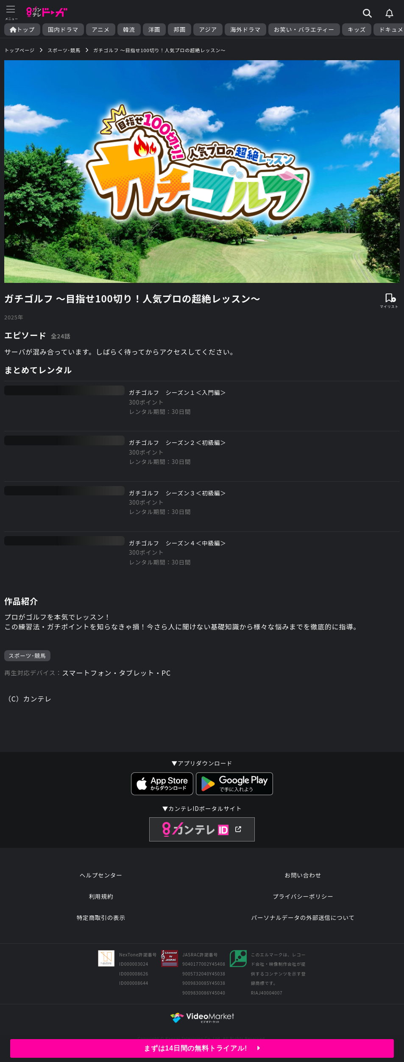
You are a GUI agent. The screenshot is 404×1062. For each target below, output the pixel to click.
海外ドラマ (245, 29)
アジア (208, 29)
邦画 (179, 29)
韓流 (129, 29)
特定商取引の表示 (101, 917)
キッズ (357, 29)
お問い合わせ (303, 875)
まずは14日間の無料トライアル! (202, 1048)
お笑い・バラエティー (304, 29)
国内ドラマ (63, 29)
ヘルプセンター (101, 875)
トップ (22, 29)
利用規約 (101, 896)
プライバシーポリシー (303, 896)
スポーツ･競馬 (27, 655)
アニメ (101, 29)
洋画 (154, 29)
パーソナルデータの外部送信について (303, 917)
